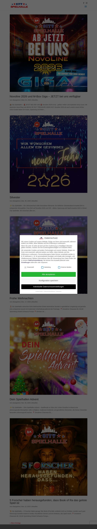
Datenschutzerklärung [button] (49, 291)
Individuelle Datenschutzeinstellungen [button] (48, 287)
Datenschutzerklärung (35, 260)
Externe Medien (64, 267)
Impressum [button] (58, 291)
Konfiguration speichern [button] (48, 281)
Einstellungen (25, 262)
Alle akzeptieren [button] (48, 274)
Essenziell (29, 267)
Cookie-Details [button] (39, 291)
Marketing (46, 267)
